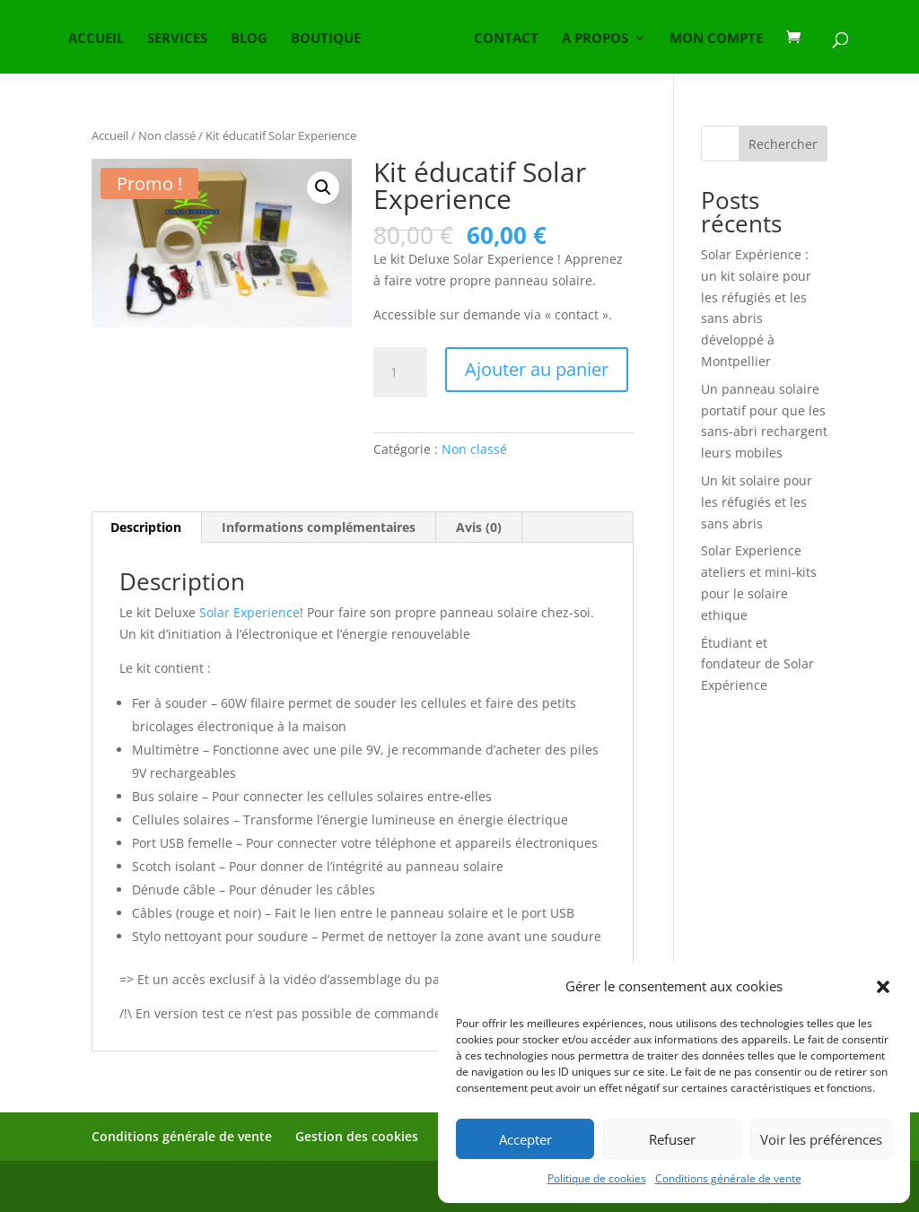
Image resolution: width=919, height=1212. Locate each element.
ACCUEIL (96, 39)
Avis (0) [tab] (479, 527)
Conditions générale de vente (728, 1178)
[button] (883, 987)
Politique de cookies (596, 1178)
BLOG (249, 39)
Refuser (672, 1139)
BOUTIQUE (326, 39)
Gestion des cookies (356, 1136)
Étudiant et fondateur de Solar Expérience (757, 664)
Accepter (525, 1139)
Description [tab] (145, 527)
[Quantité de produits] (400, 372)
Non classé (167, 135)
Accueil (110, 135)
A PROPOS (595, 39)
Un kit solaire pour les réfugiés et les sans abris (756, 502)
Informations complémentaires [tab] (319, 527)
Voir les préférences (821, 1139)
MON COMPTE (716, 39)
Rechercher (783, 144)
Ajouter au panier (536, 369)
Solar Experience (249, 612)
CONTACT (506, 39)
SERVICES (177, 39)
